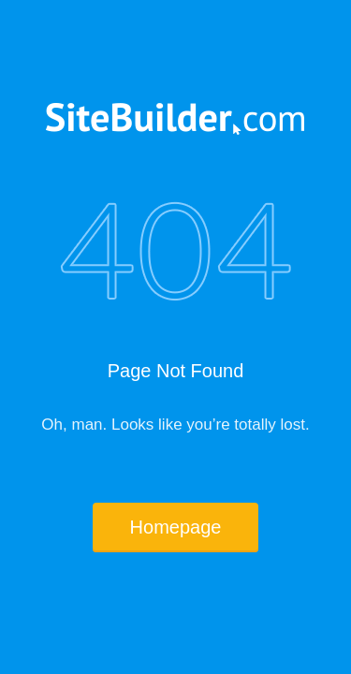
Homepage (176, 527)
